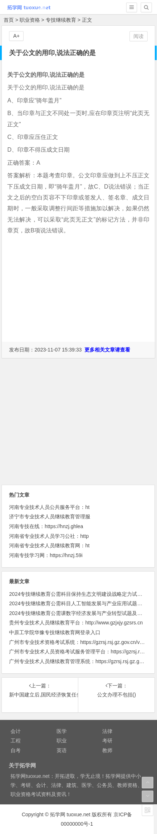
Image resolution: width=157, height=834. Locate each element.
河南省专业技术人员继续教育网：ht (49, 545)
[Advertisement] (78, 295)
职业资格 (30, 20)
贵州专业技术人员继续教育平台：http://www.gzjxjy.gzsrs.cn (75, 623)
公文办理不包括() (116, 695)
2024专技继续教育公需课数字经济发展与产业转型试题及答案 (78, 613)
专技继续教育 (61, 20)
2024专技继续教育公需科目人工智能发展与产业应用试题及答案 (80, 603)
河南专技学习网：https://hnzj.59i (45, 555)
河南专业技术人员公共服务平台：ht (49, 507)
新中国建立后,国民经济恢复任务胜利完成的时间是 (40, 695)
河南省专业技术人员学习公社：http (48, 536)
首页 (9, 20)
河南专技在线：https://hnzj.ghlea (46, 526)
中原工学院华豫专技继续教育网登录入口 (54, 632)
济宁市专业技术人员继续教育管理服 (49, 516)
